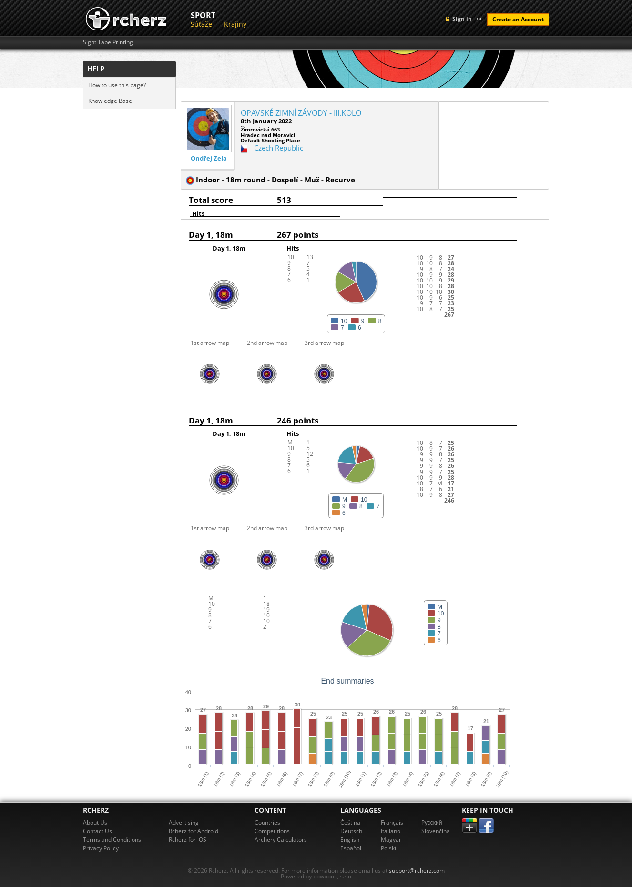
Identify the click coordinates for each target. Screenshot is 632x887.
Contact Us (97, 831)
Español (350, 848)
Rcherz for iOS (187, 840)
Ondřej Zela (209, 158)
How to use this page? (117, 85)
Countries (267, 822)
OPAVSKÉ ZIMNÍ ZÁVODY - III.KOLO (301, 113)
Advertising (184, 822)
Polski (388, 848)
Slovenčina (435, 831)
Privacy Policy (101, 848)
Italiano (390, 831)
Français (392, 822)
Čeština (350, 822)
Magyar (391, 840)
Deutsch (351, 831)
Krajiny (235, 24)
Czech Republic (278, 147)
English (349, 840)
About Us (95, 822)
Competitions (272, 831)
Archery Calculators (281, 840)
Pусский (431, 822)
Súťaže (201, 24)
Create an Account (518, 19)
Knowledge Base (110, 101)
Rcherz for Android (193, 831)
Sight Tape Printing (108, 42)
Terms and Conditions (112, 840)
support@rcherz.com (417, 871)
